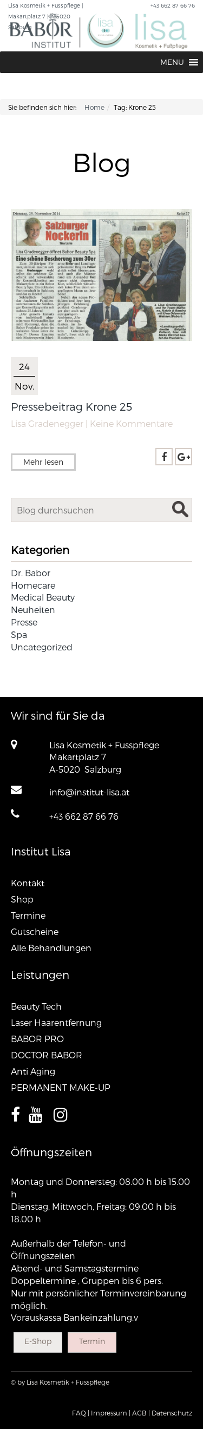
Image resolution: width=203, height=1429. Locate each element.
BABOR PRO (37, 1038)
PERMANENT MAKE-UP (60, 1087)
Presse (24, 622)
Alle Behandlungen (51, 948)
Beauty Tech (36, 1006)
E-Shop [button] (37, 1341)
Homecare (33, 585)
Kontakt (27, 883)
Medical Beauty (43, 597)
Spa (19, 634)
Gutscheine (34, 931)
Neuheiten (33, 609)
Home (94, 107)
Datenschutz (172, 1413)
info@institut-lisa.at (89, 792)
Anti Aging (33, 1071)
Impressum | (110, 1413)
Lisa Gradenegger (47, 423)
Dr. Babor (30, 573)
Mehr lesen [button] (43, 461)
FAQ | (80, 1413)
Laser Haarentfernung (56, 1022)
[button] (172, 62)
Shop (22, 899)
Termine (28, 915)
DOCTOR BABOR (46, 1055)
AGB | (141, 1413)
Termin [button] (92, 1341)
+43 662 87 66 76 (84, 816)
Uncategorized (42, 647)
